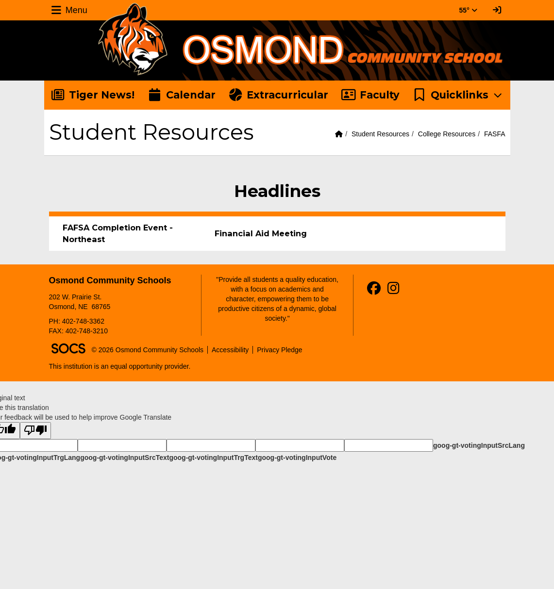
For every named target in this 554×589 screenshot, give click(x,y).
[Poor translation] (35, 430)
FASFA (494, 134)
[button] (458, 95)
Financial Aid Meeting (261, 233)
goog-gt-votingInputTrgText (213, 457)
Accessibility (230, 350)
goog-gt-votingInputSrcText (124, 457)
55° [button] (468, 10)
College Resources (446, 134)
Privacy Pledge (279, 350)
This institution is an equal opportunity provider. (120, 366)
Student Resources (380, 134)
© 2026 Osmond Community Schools (148, 350)
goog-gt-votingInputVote (297, 457)
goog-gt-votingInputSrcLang (479, 445)
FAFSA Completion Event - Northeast (118, 233)
